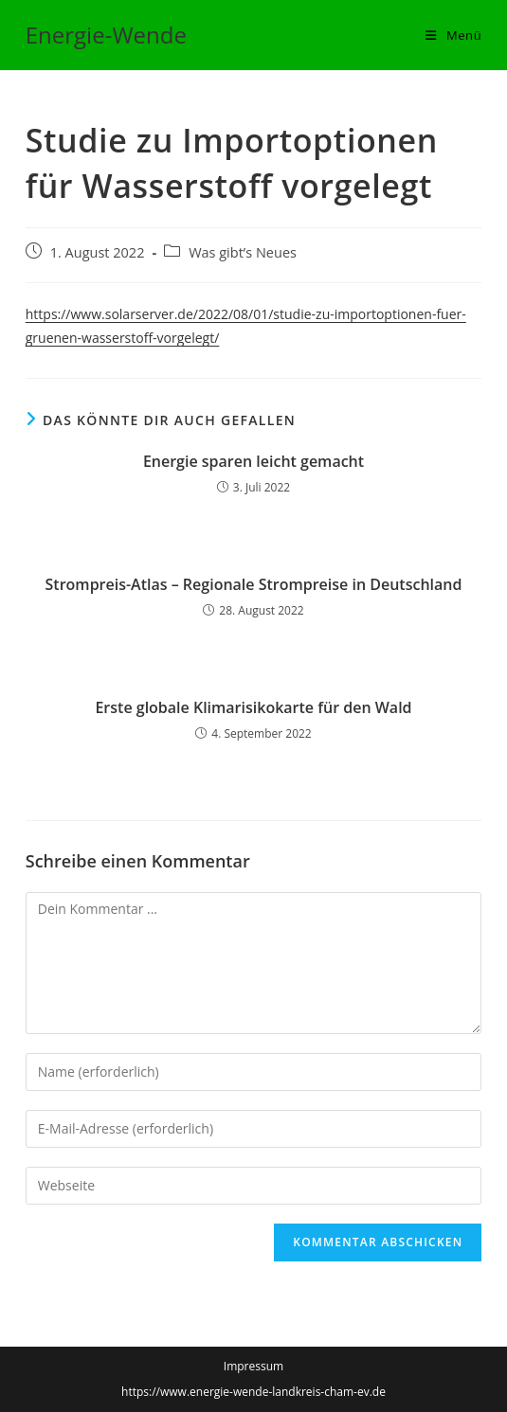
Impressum (253, 1366)
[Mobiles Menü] (453, 35)
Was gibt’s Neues (243, 252)
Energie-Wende (106, 34)
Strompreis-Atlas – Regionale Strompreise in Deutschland (253, 584)
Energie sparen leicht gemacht (253, 461)
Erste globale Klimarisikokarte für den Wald (253, 707)
